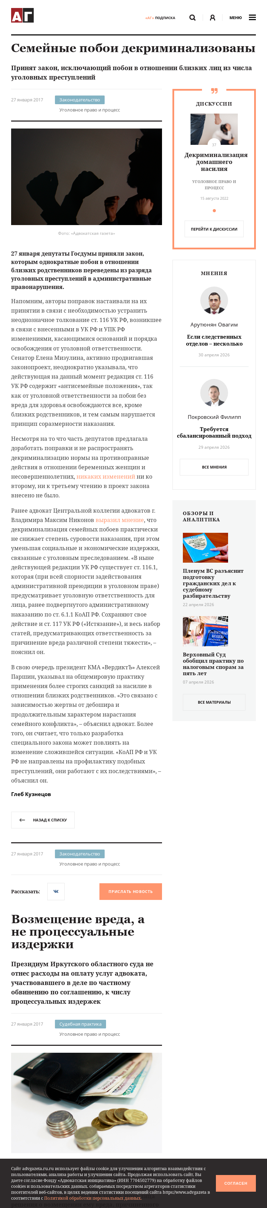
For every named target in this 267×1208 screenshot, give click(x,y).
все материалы (214, 702)
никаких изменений (105, 476)
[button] (214, 210)
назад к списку (43, 819)
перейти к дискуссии (214, 229)
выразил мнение (120, 520)
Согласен (235, 1183)
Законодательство (79, 100)
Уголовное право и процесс (89, 110)
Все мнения (214, 467)
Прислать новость (130, 891)
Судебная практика (80, 1024)
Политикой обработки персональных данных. (93, 1198)
